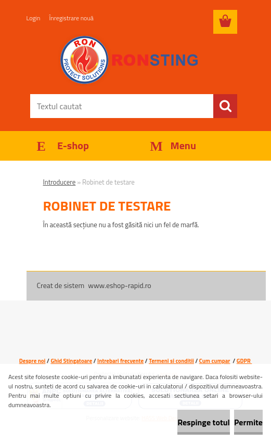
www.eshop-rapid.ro (119, 285)
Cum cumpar (214, 361)
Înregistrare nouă (71, 18)
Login (34, 18)
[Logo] (129, 60)
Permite (248, 422)
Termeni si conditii (171, 361)
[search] (225, 106)
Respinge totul (203, 422)
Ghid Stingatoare (71, 361)
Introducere (59, 182)
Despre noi (32, 361)
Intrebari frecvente (120, 361)
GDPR (244, 361)
